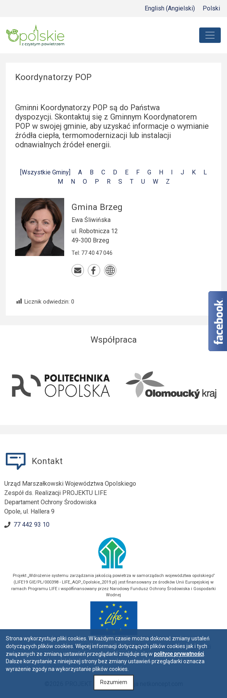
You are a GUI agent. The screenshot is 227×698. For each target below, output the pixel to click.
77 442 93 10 (31, 524)
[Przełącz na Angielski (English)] (170, 8)
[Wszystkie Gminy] (45, 172)
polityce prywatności (179, 654)
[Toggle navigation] (210, 35)
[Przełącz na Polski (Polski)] (211, 8)
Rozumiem (113, 682)
